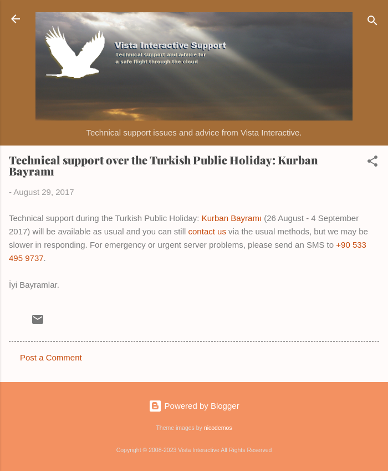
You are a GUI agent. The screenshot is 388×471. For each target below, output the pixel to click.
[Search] (372, 22)
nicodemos (218, 427)
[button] (372, 163)
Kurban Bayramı (232, 218)
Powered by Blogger (194, 405)
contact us (207, 231)
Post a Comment (51, 357)
